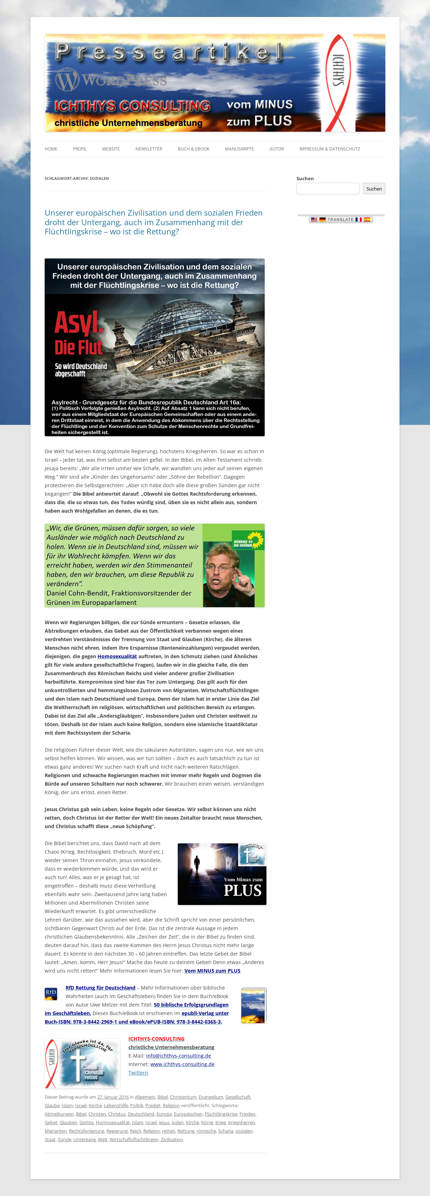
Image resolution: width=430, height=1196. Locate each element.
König (207, 1122)
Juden (178, 1122)
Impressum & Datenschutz (329, 149)
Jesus (164, 1122)
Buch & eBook (193, 149)
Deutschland (141, 1114)
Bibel (163, 1097)
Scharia (225, 1131)
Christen (97, 1114)
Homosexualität (113, 1122)
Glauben (68, 1122)
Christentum (183, 1097)
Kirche (95, 1105)
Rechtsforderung (86, 1131)
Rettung (185, 1131)
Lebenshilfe (116, 1105)
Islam (67, 1105)
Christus (117, 1114)
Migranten (56, 1131)
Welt (103, 1139)
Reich (135, 1131)
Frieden (247, 1114)
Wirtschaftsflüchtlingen (134, 1139)
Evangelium (211, 1097)
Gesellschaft (237, 1097)
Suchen (305, 178)
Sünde (64, 1139)
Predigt (153, 1105)
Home (51, 149)
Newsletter (149, 149)
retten (168, 1131)
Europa (164, 1114)
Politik (136, 1105)
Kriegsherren (241, 1122)
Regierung (117, 1131)
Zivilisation (172, 1139)
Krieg (220, 1122)
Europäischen (188, 1114)
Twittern (138, 1072)
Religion (171, 1105)
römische (206, 1131)
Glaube (52, 1105)
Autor (277, 149)
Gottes (86, 1122)
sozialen (244, 1131)
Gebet (51, 1122)
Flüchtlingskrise (221, 1114)
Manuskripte (239, 149)
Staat (50, 1139)
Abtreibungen (59, 1114)
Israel (81, 1105)
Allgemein (145, 1097)
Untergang (84, 1139)
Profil (80, 149)
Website (111, 149)
